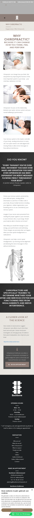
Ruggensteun (10, 29)
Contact (17, 461)
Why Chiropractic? (17, 445)
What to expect (17, 448)
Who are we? (17, 441)
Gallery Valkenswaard (17, 459)
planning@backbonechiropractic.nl (17, 482)
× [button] (32, 490)
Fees (17, 452)
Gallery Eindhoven (17, 457)
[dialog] (17, 503)
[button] (21, 514)
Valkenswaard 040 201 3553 (25, 2)
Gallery (17, 454)
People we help (17, 450)
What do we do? (17, 443)
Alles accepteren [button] (17, 510)
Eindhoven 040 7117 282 (9, 2)
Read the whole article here (11, 341)
